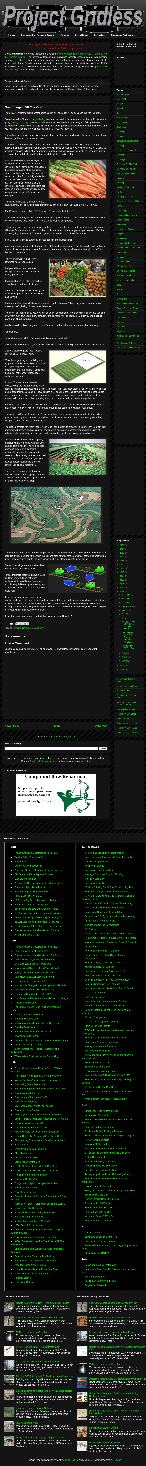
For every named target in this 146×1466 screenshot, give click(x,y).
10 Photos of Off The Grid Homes (101, 1087)
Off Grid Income (124, 262)
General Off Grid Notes (127, 215)
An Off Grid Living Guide (26, 935)
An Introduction (123, 94)
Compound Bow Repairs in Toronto (37, 35)
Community (122, 136)
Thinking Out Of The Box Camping (102, 925)
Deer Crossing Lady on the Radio (101, 1170)
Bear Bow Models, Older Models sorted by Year (38, 870)
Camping (120, 131)
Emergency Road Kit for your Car (101, 1111)
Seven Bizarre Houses (25, 1101)
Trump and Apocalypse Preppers (30, 887)
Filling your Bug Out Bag (97, 1140)
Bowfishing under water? (26, 1036)
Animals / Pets (123, 99)
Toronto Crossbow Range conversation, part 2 (108, 933)
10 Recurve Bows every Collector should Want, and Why (117, 1379)
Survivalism (99, 35)
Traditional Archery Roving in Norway (103, 1131)
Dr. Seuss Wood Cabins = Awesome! (32, 964)
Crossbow (121, 155)
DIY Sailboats (92, 929)
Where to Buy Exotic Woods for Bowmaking (36, 1056)
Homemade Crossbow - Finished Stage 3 (105, 912)
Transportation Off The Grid (98, 1203)
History (120, 234)
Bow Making (122, 118)
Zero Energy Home (94, 997)
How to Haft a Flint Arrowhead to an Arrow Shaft (38, 1136)
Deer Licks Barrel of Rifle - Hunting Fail (34, 989)
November (127, 599)
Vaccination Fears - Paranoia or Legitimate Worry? (39, 1204)
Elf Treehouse (21, 1144)
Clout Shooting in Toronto (97, 1026)
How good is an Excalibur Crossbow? (103, 975)
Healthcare (121, 224)
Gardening (27, 628)
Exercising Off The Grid (127, 173)
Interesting (121, 252)
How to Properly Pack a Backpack (31, 1127)
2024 (122, 549)
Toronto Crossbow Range (128, 308)
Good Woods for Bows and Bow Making (34, 1256)
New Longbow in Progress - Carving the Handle (109, 857)
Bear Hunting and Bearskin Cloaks (31, 891)
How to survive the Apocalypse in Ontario (35, 1260)
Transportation (123, 317)
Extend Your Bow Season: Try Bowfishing (105, 1005)
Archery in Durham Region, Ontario (33, 1408)
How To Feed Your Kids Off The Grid (103, 1207)
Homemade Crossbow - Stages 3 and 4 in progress (110, 938)
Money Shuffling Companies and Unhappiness (37, 1080)
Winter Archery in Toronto (97, 1062)
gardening (40, 119)
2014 (122, 587)
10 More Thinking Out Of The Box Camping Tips (109, 887)
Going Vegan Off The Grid (128, 647)
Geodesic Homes (93, 1232)
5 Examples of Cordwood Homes (101, 1071)
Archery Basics (92, 946)
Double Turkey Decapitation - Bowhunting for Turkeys (41, 1119)
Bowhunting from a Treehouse (29, 1084)
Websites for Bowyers (25, 1003)
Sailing (119, 285)
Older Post (101, 725)
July (124, 614)
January (126, 661)
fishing (24, 122)
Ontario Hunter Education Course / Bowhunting (108, 903)
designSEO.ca (70, 1460)
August (125, 610)
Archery (11, 35)
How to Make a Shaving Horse (100, 870)
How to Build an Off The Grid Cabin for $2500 (107, 1075)
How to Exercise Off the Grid (99, 1220)
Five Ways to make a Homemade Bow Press (38, 1361)
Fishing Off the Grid (125, 187)
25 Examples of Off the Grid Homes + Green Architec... (127, 637)
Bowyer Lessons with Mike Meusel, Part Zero (37, 955)
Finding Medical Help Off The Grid (102, 1199)
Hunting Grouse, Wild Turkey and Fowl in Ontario (109, 988)
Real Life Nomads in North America (102, 984)
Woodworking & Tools (126, 343)
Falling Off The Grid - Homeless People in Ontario (110, 1190)
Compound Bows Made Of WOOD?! (32, 994)
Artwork (120, 108)
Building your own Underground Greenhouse (36, 1237)
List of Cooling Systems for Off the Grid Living (108, 1153)
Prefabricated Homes (126, 275)
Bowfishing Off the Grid (96, 1195)
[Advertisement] (128, 398)
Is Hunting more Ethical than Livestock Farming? (38, 926)
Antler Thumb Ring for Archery (100, 921)
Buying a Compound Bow (97, 1067)
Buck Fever (20, 861)
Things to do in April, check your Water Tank (36, 1183)
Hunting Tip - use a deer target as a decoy (106, 1037)
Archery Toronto (124, 691)
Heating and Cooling (126, 229)
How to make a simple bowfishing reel (33, 1031)
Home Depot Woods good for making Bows (36, 1269)
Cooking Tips (122, 145)
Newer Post (12, 725)
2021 (122, 560)
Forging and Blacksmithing (128, 201)
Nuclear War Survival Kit (97, 1115)
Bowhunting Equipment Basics (29, 1216)
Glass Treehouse (23, 1153)
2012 (122, 665)
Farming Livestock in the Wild (29, 1123)
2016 (122, 580)
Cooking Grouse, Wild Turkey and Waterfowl (107, 980)
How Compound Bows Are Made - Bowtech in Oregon (41, 998)
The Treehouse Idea (95, 1277)
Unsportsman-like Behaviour (28, 1014)
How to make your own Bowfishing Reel (105, 971)
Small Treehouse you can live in (30, 1149)
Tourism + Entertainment (127, 313)
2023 (122, 553)
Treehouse (121, 327)
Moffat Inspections (47, 761)
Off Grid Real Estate (125, 266)
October (126, 602)
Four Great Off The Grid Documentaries (105, 907)
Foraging (65, 35)
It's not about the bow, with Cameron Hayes (36, 909)
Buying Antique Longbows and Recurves (34, 972)
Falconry (120, 178)
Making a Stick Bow (95, 879)
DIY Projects (122, 159)
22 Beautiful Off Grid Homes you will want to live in (39, 883)
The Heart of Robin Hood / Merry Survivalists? (37, 1076)
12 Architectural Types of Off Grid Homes (35, 959)
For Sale (120, 192)
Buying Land (122, 127)
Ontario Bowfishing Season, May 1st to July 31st (38, 917)
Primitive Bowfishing (24, 1027)
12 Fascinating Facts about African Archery (36, 900)
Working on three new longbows (30, 1175)
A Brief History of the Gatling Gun (31, 904)
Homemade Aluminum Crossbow (101, 1042)
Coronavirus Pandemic (127, 150)
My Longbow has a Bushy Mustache (32, 1221)
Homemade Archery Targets (28, 896)
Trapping (120, 322)
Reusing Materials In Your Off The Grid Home (37, 1023)
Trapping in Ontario (94, 866)
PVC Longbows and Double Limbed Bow (105, 1148)
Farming (16, 628)
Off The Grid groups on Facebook (102, 1021)
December (127, 595)
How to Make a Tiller (95, 883)
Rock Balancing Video (27, 1423)
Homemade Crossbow (126, 243)
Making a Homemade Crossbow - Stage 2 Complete (111, 942)
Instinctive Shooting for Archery (100, 1161)
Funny (119, 206)
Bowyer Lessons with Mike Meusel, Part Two (36, 922)
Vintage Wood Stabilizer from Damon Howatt (36, 968)
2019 (122, 568)
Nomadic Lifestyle (124, 257)
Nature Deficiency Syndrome (28, 1044)
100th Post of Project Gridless (29, 1225)
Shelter (120, 289)
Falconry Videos (22, 1278)
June (124, 618)
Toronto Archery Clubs (126, 718)
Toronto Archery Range (127, 728)
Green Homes (81, 35)
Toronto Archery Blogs (126, 714)
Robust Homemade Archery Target (31, 1273)
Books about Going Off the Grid (100, 1265)
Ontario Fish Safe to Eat (26, 1157)
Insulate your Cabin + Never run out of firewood (38, 1114)
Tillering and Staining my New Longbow (104, 853)
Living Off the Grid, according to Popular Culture (40, 1437)
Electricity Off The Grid (126, 169)
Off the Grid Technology (97, 1157)
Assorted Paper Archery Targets (30, 1265)
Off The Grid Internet (126, 271)
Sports (119, 294)
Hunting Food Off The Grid (128, 248)
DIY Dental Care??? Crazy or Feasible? (34, 1106)
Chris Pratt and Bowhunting (28, 866)
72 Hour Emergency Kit (96, 1017)
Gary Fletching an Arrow (97, 861)
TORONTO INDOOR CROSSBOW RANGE (36, 1170)
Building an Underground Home (101, 1281)
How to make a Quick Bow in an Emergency (107, 891)
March (125, 657)
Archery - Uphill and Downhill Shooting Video (128, 625)
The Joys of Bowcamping (97, 1051)
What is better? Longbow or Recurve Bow (106, 1099)
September (127, 606)
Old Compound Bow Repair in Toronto (33, 874)
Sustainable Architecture (123, 35)
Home (56, 725)
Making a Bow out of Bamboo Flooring (104, 874)
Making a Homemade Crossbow (101, 1046)
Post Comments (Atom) (63, 736)
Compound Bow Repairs (127, 141)
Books (119, 113)
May (124, 653)
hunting (14, 122)
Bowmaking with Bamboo (27, 1110)
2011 (122, 669)
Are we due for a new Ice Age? (29, 981)
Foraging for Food (124, 196)
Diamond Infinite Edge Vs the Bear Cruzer (110, 1317)
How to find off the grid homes (100, 1241)
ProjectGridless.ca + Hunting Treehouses (35, 1212)
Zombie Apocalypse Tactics (128, 348)
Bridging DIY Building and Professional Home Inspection (44, 1376)
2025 (122, 545)
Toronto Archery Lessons (127, 723)
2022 (122, 557)
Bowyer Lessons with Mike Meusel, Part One (36, 930)
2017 (122, 576)
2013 (122, 591)
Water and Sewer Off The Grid (100, 1216)
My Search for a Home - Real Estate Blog (127, 703)
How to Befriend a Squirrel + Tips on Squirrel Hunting (42, 1303)
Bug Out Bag (122, 122)
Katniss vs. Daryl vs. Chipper (99, 967)
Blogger (118, 1460)
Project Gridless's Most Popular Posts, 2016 (36, 853)
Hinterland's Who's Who (26, 1019)
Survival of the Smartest (26, 1187)
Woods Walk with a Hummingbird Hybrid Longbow (110, 1135)
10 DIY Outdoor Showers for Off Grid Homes (36, 1166)
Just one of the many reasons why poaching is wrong (41, 1040)
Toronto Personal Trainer (127, 732)
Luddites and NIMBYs (25, 879)
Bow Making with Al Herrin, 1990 (30, 1097)
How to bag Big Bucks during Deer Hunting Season (40, 1088)
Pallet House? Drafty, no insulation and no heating (110, 916)
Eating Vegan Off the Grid (27, 1162)
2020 (122, 564)
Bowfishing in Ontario (25, 1192)
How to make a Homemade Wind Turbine (105, 1001)
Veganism (39, 628)
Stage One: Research (96, 1285)
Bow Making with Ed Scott (27, 1093)
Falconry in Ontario (24, 1282)
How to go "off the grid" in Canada (102, 951)
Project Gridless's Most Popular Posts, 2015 (36, 947)
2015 (122, 584)
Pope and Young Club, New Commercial (105, 962)
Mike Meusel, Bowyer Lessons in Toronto (35, 977)
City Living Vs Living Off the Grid (101, 1237)
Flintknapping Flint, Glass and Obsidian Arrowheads (40, 1140)
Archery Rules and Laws (127, 686)
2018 (122, 572)
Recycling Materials (125, 280)
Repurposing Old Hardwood (28, 1208)
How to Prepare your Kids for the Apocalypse (37, 1132)
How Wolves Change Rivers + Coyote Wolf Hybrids (40, 985)
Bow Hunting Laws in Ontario (99, 1127)
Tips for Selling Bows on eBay (29, 857)
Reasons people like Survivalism (101, 1166)
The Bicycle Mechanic (126, 709)
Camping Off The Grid (96, 1144)
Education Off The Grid (127, 164)
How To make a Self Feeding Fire (31, 951)
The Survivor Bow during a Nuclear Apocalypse (38, 913)
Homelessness (123, 238)
